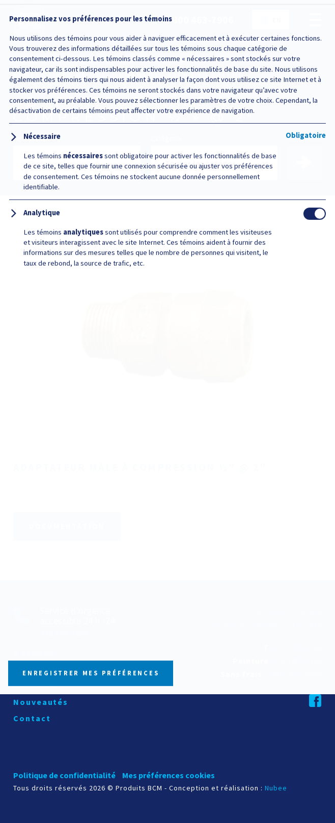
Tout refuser (237, 766)
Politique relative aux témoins (199, 709)
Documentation (67, 526)
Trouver (309, 163)
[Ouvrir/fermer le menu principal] (315, 19)
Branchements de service (137, 60)
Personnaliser (97, 766)
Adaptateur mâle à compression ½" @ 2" (140, 467)
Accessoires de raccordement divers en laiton (128, 74)
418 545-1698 (296, 647)
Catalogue (38, 60)
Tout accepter (167, 735)
